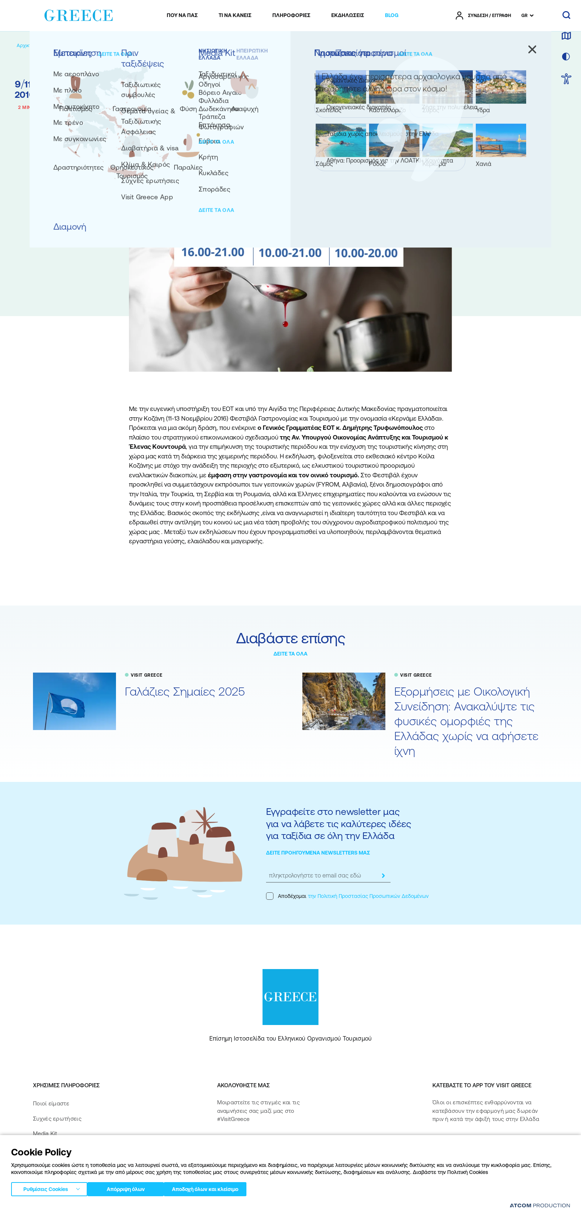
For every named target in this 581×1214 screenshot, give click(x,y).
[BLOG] (391, 16)
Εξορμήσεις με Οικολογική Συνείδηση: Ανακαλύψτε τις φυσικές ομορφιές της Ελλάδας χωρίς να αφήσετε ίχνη (466, 720)
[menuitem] (182, 16)
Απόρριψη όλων (129, 1187)
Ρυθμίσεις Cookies (45, 1187)
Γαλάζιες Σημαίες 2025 (185, 691)
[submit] (383, 875)
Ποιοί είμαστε (51, 1103)
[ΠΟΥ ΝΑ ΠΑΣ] (182, 16)
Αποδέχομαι (347, 896)
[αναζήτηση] (566, 15)
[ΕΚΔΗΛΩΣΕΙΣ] (347, 16)
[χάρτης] (566, 36)
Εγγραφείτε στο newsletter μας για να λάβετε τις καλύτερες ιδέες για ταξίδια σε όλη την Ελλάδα (338, 823)
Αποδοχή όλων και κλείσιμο (218, 1187)
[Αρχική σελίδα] (33, 45)
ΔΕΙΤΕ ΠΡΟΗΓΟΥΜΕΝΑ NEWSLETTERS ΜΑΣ (318, 853)
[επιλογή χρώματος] (566, 57)
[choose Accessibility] (566, 79)
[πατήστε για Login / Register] (483, 15)
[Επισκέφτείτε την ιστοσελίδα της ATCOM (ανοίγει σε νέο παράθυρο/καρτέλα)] (540, 1205)
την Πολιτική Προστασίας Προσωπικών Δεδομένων (368, 896)
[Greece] (78, 14)
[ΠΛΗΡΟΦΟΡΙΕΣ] (291, 16)
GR (524, 15)
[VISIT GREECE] (87, 45)
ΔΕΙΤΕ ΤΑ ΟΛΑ (290, 654)
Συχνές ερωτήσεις (57, 1118)
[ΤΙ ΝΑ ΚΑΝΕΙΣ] (235, 16)
